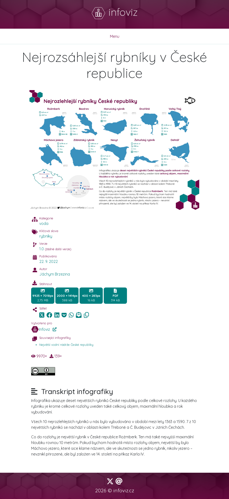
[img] (49, 315)
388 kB (67, 295)
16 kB (91, 295)
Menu (114, 36)
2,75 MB (42, 295)
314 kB (115, 295)
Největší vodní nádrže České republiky (66, 345)
